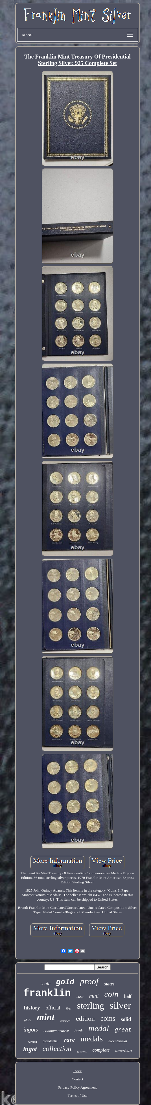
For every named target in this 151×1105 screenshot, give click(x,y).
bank (79, 1030)
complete (101, 1050)
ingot (30, 1049)
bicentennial (117, 1041)
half (128, 996)
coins (107, 1018)
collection (57, 1049)
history (32, 1008)
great (123, 1030)
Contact (77, 1079)
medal (98, 1028)
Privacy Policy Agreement (77, 1087)
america (65, 1020)
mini (94, 996)
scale (45, 983)
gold (65, 982)
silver (120, 1005)
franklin (47, 993)
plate (27, 1020)
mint (45, 1017)
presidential (50, 1041)
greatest (82, 1051)
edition (85, 1018)
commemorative (56, 1031)
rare (69, 1039)
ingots (30, 1029)
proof (89, 981)
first (68, 1009)
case (80, 996)
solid (126, 1019)
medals (91, 1038)
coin (111, 994)
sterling (90, 1005)
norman (32, 1041)
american (123, 1050)
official (53, 1008)
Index (77, 1071)
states (109, 983)
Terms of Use (77, 1095)
